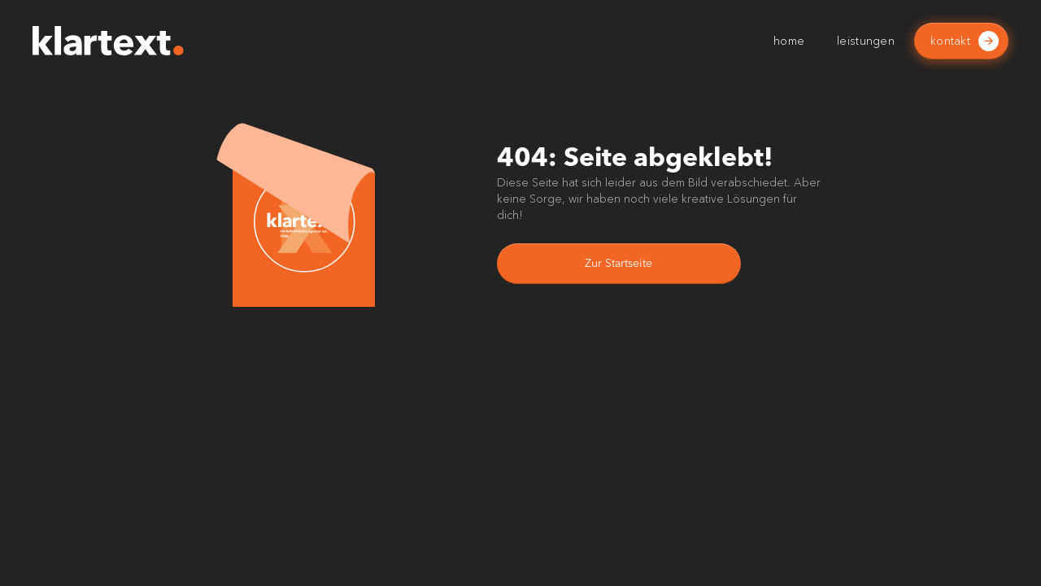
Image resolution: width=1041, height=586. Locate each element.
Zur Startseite (618, 263)
